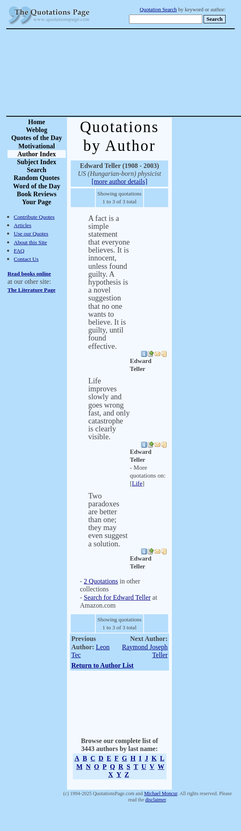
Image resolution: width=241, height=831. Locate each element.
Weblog (36, 129)
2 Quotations (101, 581)
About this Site (30, 242)
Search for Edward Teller (117, 597)
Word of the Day (36, 186)
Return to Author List (102, 665)
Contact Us (26, 259)
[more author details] (119, 181)
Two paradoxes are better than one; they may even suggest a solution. (108, 520)
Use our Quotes (31, 233)
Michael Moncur (160, 793)
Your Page (36, 201)
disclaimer (155, 800)
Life (137, 483)
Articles (22, 225)
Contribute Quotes (34, 217)
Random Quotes (37, 177)
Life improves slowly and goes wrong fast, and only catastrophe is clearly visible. (109, 409)
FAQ (19, 251)
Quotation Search (158, 10)
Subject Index (37, 161)
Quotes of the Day (36, 137)
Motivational (36, 146)
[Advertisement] (150, 72)
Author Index (36, 154)
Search (37, 169)
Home (36, 121)
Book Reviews (37, 194)
